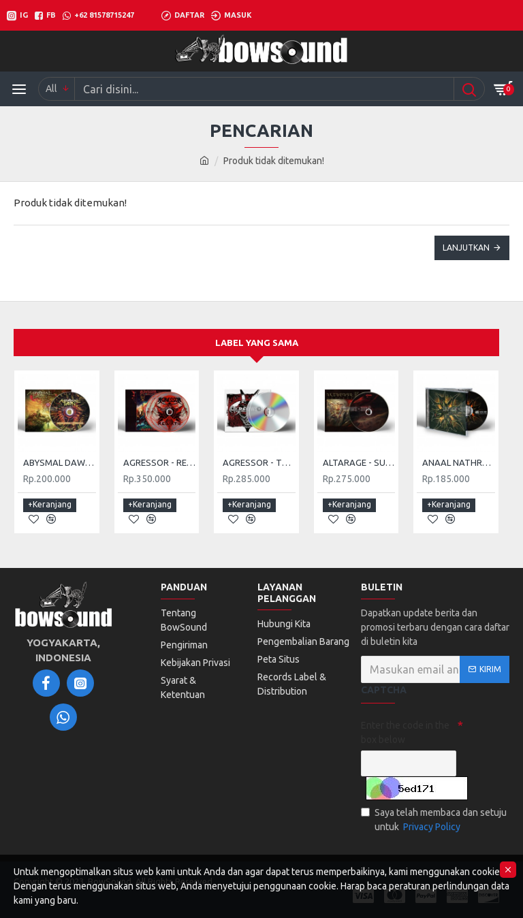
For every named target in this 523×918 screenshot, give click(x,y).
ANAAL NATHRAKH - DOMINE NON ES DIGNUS (458, 463)
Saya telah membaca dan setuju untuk (434, 820)
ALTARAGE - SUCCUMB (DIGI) (359, 463)
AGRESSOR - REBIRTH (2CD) (159, 463)
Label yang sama (256, 342)
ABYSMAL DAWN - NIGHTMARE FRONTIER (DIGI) (59, 463)
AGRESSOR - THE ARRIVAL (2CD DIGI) (259, 463)
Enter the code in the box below (405, 732)
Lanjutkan (466, 247)
